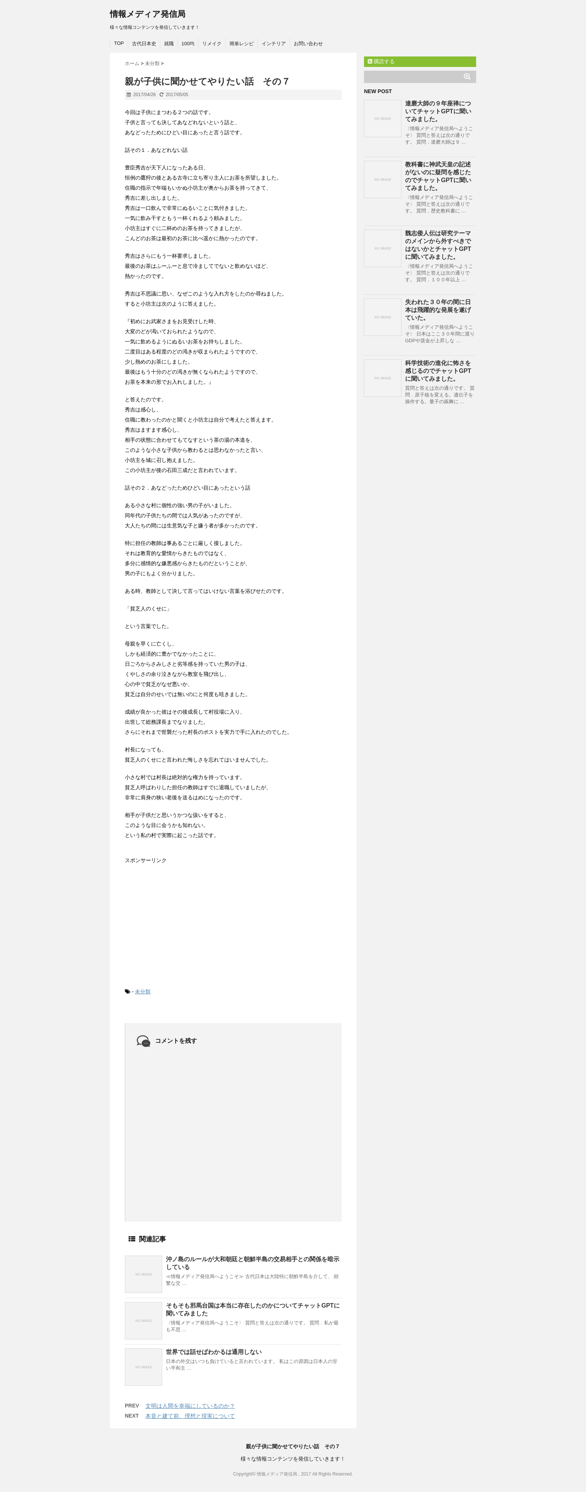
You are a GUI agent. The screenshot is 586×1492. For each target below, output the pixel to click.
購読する (381, 61)
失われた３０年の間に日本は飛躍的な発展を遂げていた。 (438, 310)
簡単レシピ (241, 43)
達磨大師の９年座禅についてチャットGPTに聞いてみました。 (438, 111)
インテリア (274, 43)
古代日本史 (144, 43)
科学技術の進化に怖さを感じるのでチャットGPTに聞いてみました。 (438, 371)
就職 (169, 43)
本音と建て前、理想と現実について (190, 1416)
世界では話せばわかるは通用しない (214, 1352)
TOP (119, 43)
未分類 (143, 992)
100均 (188, 43)
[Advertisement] (181, 919)
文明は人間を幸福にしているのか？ (190, 1406)
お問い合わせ (308, 43)
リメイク (212, 43)
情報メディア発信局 (147, 14)
